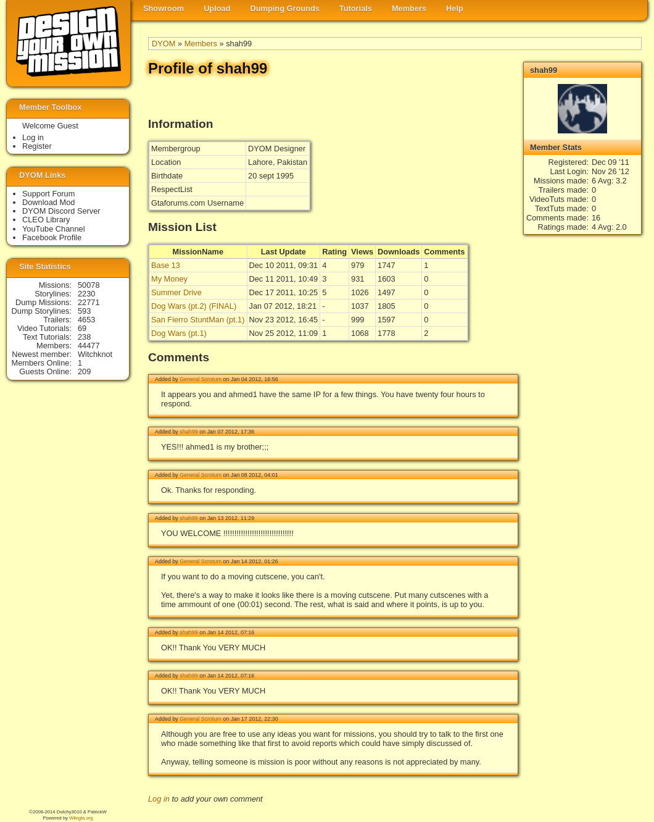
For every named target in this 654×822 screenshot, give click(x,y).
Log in (159, 798)
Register (37, 146)
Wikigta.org (81, 818)
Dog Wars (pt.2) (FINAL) (193, 306)
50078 (89, 285)
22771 (89, 302)
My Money (169, 278)
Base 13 (165, 265)
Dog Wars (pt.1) (179, 333)
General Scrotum (200, 379)
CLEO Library (46, 219)
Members (409, 8)
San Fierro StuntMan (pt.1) (198, 319)
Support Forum (48, 193)
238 (84, 337)
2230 (86, 293)
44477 (89, 345)
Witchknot (95, 354)
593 (84, 311)
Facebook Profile (51, 237)
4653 (86, 319)
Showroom (163, 8)
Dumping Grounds (285, 8)
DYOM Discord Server (61, 211)
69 (82, 328)
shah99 (188, 432)
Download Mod (48, 202)
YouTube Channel (53, 228)
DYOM (163, 43)
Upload (217, 8)
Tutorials (355, 8)
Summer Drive (176, 292)
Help (454, 8)
